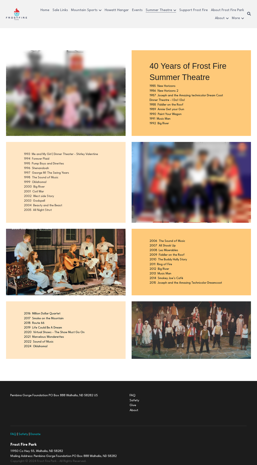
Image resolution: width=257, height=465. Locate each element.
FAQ (13, 421)
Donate (35, 421)
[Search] (249, 14)
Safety (23, 421)
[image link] (16, 13)
